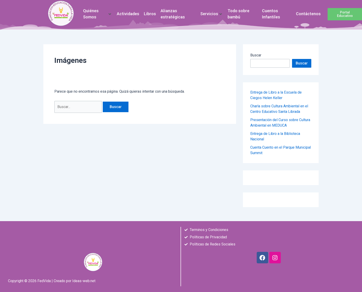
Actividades (128, 12)
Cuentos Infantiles (271, 12)
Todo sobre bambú (238, 12)
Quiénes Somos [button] (97, 12)
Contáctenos (308, 12)
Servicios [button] (211, 12)
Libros (150, 12)
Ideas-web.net (83, 281)
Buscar (255, 55)
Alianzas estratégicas (173, 12)
